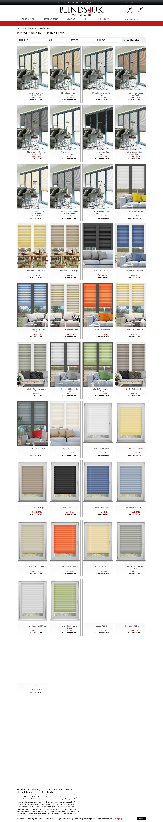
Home (19, 29)
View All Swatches (131, 41)
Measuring (68, 19)
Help (82, 19)
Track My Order (48, 19)
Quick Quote (96, 19)
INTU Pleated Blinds (29, 29)
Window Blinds (27, 19)
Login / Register (129, 2)
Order (36, 101)
